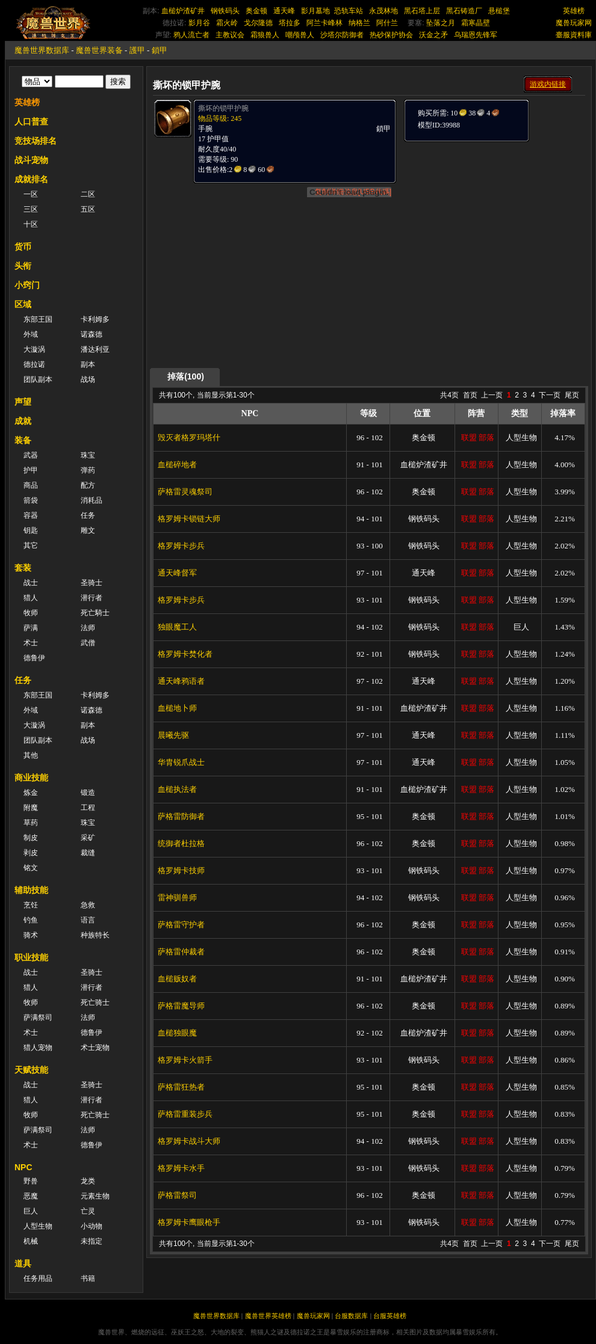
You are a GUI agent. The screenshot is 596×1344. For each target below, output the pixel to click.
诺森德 (91, 334)
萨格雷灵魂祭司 (185, 491)
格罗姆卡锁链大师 (189, 518)
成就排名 (31, 179)
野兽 (30, 1181)
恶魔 (30, 1196)
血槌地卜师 (177, 708)
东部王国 (37, 319)
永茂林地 (383, 11)
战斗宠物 (31, 160)
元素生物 (95, 1196)
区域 (22, 304)
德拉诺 (34, 364)
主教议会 (230, 35)
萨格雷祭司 (177, 1195)
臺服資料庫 (574, 35)
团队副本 (37, 379)
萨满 (30, 628)
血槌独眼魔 (177, 1032)
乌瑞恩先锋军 (475, 35)
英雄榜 (574, 11)
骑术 (30, 935)
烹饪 (30, 905)
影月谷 (199, 23)
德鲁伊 (34, 658)
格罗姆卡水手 (181, 1168)
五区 (88, 209)
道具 (22, 1263)
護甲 (137, 50)
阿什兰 (387, 23)
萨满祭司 (37, 1017)
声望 (22, 402)
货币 (22, 246)
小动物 (91, 1226)
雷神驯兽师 (177, 897)
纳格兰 (359, 23)
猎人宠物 (37, 1047)
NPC (23, 1167)
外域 (30, 334)
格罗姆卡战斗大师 (189, 1141)
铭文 (30, 868)
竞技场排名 (35, 141)
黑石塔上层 (422, 11)
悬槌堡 (499, 11)
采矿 (88, 837)
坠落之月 (440, 23)
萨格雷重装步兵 (185, 1113)
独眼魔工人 (177, 626)
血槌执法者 (177, 789)
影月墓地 (315, 11)
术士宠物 (95, 1047)
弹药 (88, 470)
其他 (30, 755)
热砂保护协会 (391, 35)
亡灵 (88, 1211)
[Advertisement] (493, 218)
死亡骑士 (95, 1002)
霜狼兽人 (264, 35)
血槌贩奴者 (177, 978)
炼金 (30, 792)
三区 (30, 209)
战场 (88, 379)
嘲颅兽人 (299, 35)
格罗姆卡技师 (181, 870)
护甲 (30, 470)
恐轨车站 (348, 11)
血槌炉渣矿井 (183, 11)
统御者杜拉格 (181, 843)
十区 (30, 224)
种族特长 (95, 935)
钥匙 (30, 530)
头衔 (22, 266)
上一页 (492, 395)
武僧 (88, 643)
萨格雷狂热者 (181, 1086)
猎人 (30, 598)
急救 (88, 905)
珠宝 (88, 455)
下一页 (549, 395)
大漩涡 (34, 349)
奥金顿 (256, 11)
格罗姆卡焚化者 (185, 653)
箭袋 (30, 500)
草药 (30, 822)
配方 (88, 485)
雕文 (88, 530)
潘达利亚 (95, 349)
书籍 (88, 1278)
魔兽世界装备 (99, 50)
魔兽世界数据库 (41, 50)
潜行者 (91, 598)
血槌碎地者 (177, 464)
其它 (30, 545)
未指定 (91, 1241)
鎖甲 (159, 50)
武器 (30, 455)
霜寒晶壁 (475, 23)
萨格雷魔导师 (181, 1005)
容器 (30, 515)
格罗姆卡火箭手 (185, 1059)
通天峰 (284, 11)
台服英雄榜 (389, 1315)
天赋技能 (31, 1070)
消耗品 (91, 500)
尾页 (572, 395)
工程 (88, 807)
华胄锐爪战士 (181, 762)
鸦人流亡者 (191, 35)
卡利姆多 (95, 319)
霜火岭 (227, 23)
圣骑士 (91, 582)
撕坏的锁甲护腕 (223, 108)
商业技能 (31, 777)
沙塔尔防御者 (342, 35)
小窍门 (27, 285)
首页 (470, 395)
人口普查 (31, 121)
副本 (88, 364)
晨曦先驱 (173, 735)
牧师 (30, 613)
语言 (88, 920)
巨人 (30, 1211)
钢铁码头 (225, 11)
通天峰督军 (177, 572)
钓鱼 (30, 920)
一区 (30, 194)
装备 (22, 440)
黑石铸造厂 (464, 11)
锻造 (88, 792)
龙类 (88, 1181)
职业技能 (31, 957)
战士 (30, 582)
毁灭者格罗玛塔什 (189, 437)
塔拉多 (289, 23)
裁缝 (88, 852)
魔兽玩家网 (574, 23)
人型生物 (37, 1226)
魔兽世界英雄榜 (268, 1315)
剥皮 (30, 852)
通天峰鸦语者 (181, 681)
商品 (30, 485)
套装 (22, 567)
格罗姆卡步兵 (181, 545)
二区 (88, 194)
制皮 (30, 837)
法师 (88, 628)
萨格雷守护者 (181, 924)
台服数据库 (351, 1315)
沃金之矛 (433, 35)
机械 (30, 1241)
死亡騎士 (95, 613)
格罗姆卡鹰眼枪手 (189, 1222)
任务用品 (37, 1278)
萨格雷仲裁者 (181, 951)
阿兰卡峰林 (324, 23)
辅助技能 (31, 890)
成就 (22, 421)
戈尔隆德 (258, 23)
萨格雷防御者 (181, 816)
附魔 (30, 807)
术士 (30, 643)
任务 (88, 515)
